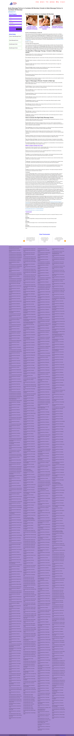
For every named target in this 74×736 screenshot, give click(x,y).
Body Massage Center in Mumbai (14, 248)
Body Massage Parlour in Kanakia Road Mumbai (44, 571)
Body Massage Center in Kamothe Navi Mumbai (29, 307)
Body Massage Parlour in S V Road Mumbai (43, 658)
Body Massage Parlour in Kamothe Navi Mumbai (58, 319)
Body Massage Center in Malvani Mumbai (15, 455)
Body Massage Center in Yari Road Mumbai (14, 478)
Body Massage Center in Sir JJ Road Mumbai (14, 659)
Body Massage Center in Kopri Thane (29, 252)
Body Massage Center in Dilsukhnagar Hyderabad (29, 368)
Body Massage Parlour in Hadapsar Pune (58, 660)
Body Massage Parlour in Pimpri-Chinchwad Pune (57, 659)
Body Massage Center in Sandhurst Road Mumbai (15, 373)
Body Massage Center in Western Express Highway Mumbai (15, 476)
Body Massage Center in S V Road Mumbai (14, 639)
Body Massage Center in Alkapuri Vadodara (28, 380)
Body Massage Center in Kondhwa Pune (29, 662)
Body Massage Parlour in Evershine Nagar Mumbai (43, 459)
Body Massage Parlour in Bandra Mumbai (43, 255)
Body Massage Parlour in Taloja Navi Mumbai (58, 355)
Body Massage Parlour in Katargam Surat (58, 390)
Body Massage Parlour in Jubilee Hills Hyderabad (58, 375)
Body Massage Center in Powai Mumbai (15, 349)
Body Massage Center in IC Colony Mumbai (14, 458)
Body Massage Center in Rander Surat (29, 544)
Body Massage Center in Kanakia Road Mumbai (15, 555)
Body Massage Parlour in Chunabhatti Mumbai (43, 415)
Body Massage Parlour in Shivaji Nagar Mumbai (44, 673)
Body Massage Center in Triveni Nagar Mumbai (15, 664)
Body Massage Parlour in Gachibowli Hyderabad (58, 455)
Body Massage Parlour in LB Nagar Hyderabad (57, 417)
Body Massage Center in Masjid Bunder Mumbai (15, 370)
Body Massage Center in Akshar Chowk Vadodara (29, 556)
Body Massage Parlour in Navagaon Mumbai (43, 627)
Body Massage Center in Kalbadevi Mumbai (14, 552)
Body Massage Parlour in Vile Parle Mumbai (43, 335)
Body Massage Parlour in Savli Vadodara (58, 578)
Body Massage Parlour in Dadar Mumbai (44, 252)
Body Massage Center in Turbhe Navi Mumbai (29, 345)
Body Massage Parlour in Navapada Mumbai (43, 630)
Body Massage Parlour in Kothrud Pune (58, 662)
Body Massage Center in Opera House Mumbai (15, 624)
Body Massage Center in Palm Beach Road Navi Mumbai (29, 327)
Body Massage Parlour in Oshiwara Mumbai (43, 447)
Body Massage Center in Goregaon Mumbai (14, 338)
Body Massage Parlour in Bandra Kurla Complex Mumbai (44, 527)
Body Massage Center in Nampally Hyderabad (28, 396)
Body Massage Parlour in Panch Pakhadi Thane (58, 272)
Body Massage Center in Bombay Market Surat (29, 532)
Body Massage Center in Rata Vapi (28, 587)
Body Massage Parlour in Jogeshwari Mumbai (43, 339)
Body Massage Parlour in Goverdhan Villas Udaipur (58, 400)
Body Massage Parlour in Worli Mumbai (44, 319)
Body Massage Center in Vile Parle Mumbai (14, 329)
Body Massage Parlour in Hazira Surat (58, 554)
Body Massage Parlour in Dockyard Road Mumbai (44, 390)
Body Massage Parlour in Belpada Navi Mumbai (58, 304)
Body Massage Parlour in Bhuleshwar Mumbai (43, 532)
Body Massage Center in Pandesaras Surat (29, 548)
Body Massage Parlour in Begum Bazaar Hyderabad (58, 427)
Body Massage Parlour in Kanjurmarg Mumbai (43, 430)
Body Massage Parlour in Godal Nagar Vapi (58, 588)
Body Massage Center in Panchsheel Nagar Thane (29, 265)
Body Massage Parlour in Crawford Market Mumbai (43, 550)
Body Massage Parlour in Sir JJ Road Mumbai (43, 678)
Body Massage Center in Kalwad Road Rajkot (29, 677)
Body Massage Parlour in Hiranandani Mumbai (43, 425)
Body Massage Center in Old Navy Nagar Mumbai (15, 621)
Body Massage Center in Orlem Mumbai (15, 454)
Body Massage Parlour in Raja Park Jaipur (57, 397)
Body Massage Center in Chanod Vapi (29, 580)
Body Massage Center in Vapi (27, 705)
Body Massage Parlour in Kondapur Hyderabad (57, 452)
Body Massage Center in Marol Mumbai (15, 469)
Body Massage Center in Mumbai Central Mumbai (15, 302)
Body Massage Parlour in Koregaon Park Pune (58, 676)
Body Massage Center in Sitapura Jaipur (29, 607)
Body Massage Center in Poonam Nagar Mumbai (15, 632)
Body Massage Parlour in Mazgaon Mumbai (43, 282)
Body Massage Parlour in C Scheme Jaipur (57, 608)
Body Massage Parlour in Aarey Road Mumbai (43, 439)
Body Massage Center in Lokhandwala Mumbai (15, 348)
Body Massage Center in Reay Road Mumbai (14, 384)
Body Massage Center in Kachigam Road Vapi (29, 590)
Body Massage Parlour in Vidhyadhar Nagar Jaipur (58, 634)
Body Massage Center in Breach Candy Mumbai (15, 499)
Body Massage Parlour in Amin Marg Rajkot (57, 688)
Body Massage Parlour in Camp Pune (58, 683)
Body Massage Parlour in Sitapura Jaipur (58, 622)
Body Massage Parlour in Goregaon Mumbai (43, 344)
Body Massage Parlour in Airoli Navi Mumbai (57, 317)
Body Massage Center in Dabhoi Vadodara (28, 563)
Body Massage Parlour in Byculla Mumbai (43, 382)
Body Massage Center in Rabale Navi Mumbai (29, 333)
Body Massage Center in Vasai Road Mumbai (14, 361)
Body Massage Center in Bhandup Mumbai (14, 422)
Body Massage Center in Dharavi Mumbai (15, 400)
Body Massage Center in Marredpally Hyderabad (29, 467)
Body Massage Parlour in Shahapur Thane (57, 281)
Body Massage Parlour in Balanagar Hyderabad (57, 440)
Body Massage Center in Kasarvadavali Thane (15, 718)
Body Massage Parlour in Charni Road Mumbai (44, 302)
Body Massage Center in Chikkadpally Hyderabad (29, 457)
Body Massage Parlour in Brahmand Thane (43, 712)
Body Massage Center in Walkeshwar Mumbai (14, 307)
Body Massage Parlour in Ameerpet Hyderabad (57, 383)
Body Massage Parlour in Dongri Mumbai (44, 520)
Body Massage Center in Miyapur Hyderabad (28, 434)
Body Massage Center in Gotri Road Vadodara (28, 570)
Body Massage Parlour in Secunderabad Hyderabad (58, 422)
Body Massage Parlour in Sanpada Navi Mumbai (58, 347)
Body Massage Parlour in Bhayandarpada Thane (42, 709)
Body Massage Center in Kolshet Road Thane (29, 251)
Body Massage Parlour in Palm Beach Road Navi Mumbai (58, 340)
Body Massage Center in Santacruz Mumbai (14, 327)
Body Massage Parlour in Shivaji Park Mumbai (43, 676)
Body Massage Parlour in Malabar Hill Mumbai (43, 605)
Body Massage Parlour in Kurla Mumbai (44, 401)
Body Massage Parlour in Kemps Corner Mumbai (44, 576)
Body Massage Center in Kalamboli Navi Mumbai (15, 286)
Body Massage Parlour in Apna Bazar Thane (43, 705)
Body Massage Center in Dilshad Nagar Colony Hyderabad (29, 493)
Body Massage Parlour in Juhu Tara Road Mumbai (44, 566)
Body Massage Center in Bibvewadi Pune (29, 661)
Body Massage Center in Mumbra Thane (29, 256)
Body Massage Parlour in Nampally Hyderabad (57, 409)
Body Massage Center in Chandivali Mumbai (14, 445)
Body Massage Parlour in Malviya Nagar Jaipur (58, 624)
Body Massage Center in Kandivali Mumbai (14, 343)
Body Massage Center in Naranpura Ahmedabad (28, 511)
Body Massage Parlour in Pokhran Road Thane (58, 277)
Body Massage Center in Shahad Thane (29, 269)
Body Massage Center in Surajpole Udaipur (28, 621)
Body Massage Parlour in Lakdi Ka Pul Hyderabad (58, 457)
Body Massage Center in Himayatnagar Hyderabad (29, 477)
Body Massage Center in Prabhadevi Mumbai (14, 323)
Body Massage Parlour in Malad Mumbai (44, 346)
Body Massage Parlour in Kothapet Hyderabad (57, 419)
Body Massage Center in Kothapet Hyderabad (28, 406)
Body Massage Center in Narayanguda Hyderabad (29, 452)
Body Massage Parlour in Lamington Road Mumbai (43, 589)
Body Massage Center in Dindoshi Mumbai (14, 431)
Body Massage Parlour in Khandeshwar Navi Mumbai (58, 324)
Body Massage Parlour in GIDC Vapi (57, 591)
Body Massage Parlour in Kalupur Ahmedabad (57, 541)
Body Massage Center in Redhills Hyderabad (28, 482)
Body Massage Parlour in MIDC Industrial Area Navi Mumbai (58, 332)
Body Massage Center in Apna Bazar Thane (14, 686)
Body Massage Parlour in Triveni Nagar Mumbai (44, 683)
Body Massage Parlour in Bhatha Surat (58, 552)
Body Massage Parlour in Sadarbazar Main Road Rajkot (58, 706)
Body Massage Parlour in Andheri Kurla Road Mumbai (44, 451)
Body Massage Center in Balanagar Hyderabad (28, 426)
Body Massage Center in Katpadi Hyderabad (28, 495)
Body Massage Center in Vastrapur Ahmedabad (28, 505)
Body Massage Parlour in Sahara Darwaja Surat (57, 548)
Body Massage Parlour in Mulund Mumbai (43, 268)
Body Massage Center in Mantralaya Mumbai (14, 594)
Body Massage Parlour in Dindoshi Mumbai (43, 442)
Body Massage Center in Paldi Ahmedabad (28, 376)
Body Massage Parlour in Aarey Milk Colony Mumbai (43, 454)
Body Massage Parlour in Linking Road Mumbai (44, 594)
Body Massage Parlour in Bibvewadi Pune (58, 680)
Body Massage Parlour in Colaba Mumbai (44, 277)
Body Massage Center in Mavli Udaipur (29, 623)
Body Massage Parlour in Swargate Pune (58, 663)
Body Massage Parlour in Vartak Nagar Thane (58, 292)
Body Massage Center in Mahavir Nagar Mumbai (15, 585)
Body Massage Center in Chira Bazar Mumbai (14, 531)
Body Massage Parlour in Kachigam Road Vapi (57, 603)
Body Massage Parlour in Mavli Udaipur (58, 640)
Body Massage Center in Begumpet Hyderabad (28, 411)
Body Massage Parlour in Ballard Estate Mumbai (44, 525)
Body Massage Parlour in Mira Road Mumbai (43, 360)
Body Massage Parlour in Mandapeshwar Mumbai (44, 615)
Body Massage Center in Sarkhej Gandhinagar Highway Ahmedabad (28, 518)
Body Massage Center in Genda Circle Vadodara (29, 567)
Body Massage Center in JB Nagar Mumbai (14, 452)
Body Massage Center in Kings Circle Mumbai (14, 390)
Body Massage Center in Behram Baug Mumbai (15, 481)
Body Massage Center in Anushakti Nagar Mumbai (15, 508)
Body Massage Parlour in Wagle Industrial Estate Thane (58, 299)
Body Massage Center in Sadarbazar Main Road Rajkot (29, 686)
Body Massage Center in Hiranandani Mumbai (14, 415)
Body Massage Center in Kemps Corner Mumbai (15, 560)
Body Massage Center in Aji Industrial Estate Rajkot (29, 666)
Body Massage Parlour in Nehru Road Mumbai (43, 638)
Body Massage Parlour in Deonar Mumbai (43, 558)
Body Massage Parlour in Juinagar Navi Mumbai (58, 314)
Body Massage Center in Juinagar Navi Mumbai (29, 302)
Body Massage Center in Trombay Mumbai (14, 666)
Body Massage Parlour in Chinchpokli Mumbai (43, 385)
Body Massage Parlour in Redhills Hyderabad (57, 496)
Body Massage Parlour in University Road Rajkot (58, 710)
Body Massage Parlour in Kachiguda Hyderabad (57, 503)
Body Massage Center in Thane (28, 696)
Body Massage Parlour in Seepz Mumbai (44, 474)
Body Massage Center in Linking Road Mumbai (15, 577)
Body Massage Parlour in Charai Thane (44, 714)
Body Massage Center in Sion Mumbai (15, 391)
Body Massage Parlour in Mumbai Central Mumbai (44, 307)
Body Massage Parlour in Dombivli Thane (44, 719)
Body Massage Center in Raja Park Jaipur (29, 384)
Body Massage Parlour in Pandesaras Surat (58, 561)
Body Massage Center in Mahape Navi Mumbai (29, 355)
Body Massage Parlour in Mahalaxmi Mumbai (43, 310)
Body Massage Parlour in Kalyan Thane (44, 287)
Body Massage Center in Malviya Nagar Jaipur (29, 609)
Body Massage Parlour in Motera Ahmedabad (57, 539)
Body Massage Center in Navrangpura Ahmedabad (29, 498)
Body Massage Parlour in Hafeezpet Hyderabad (57, 450)
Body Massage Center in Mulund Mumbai (15, 264)
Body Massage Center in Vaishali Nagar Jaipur (29, 612)
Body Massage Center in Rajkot (28, 694)
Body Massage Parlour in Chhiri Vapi (57, 590)
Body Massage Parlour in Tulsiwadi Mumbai (43, 688)
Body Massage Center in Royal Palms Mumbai (15, 637)
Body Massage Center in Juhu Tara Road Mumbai (15, 550)
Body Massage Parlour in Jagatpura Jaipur (57, 629)
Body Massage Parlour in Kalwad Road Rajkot (58, 696)
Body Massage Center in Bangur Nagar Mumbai (15, 460)
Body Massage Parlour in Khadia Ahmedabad (57, 536)
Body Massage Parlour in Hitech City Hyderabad (57, 370)
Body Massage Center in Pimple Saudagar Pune (28, 659)
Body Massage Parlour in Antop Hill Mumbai (43, 276)
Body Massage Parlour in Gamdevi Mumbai (43, 496)
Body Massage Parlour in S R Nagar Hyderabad (57, 429)
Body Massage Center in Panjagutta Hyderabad (28, 419)
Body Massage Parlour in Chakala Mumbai (43, 271)
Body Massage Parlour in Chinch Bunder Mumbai (44, 540)
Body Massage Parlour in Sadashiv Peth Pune (58, 666)
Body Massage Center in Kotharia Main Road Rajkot (29, 679)
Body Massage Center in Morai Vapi (28, 591)
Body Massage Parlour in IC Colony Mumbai (43, 470)
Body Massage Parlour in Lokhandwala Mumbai (44, 353)
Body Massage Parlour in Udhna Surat (58, 559)
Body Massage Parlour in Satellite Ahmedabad (57, 513)
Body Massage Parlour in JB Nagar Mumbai (43, 463)
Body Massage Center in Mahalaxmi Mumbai (14, 304)
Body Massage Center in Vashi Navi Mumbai (14, 289)
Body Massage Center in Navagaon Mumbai (14, 609)
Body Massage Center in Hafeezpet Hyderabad (28, 437)
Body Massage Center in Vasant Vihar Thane (29, 283)
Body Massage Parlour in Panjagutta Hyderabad (57, 432)
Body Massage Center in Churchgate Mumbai (14, 251)
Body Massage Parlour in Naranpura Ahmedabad (57, 524)
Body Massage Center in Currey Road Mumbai (14, 379)
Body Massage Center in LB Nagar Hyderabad (28, 403)
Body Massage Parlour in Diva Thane (43, 718)
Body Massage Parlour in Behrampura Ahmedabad (58, 534)
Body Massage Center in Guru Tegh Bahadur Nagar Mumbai (14, 398)
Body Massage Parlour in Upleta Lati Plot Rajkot (58, 712)
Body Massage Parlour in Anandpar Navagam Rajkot (57, 690)
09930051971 (12, 12)
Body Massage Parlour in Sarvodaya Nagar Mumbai (43, 666)
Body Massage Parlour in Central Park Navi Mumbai (58, 309)
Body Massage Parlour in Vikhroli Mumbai (43, 428)
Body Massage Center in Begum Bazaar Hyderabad (29, 414)
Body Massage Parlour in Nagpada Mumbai (43, 622)
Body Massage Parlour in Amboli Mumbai (44, 449)
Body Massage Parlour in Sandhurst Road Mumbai (43, 380)
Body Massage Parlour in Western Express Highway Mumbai (43, 489)
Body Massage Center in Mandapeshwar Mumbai (15, 597)
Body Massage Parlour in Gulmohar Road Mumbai (43, 504)
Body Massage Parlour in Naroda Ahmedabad (57, 521)
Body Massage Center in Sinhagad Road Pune (29, 649)
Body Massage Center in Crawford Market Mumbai (15, 536)
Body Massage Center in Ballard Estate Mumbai (15, 510)
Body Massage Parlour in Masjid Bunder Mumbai (44, 377)
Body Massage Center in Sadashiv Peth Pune (29, 647)
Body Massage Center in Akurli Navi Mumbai (28, 289)
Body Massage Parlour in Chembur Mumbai (43, 265)
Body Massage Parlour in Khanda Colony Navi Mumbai (58, 322)
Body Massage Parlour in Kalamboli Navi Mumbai (44, 292)
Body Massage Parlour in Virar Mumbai (44, 372)
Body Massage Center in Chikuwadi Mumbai (14, 533)
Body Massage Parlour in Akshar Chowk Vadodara (58, 569)
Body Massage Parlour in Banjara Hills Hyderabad (44, 297)
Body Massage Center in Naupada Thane (29, 258)
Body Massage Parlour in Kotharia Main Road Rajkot (58, 698)
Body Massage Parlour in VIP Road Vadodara (57, 574)
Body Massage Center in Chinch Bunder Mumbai (15, 525)
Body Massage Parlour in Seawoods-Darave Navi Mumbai (58, 350)
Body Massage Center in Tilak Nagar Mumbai (14, 403)
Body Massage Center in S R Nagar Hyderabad (28, 416)
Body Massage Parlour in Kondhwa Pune (58, 681)
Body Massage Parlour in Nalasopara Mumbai (43, 370)
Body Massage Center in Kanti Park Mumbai (14, 558)
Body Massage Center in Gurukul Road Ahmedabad (29, 516)
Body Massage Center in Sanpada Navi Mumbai (29, 335)
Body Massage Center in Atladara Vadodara (28, 553)
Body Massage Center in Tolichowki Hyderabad (28, 475)
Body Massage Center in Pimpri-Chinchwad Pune (28, 639)
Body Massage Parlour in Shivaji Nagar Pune (58, 402)
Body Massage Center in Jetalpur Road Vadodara (29, 572)
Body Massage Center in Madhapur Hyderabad (28, 361)
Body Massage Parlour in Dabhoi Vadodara (57, 576)
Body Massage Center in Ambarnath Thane (28, 255)
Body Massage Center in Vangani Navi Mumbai (29, 353)
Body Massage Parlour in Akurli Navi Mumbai (57, 301)
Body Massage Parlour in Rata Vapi (57, 600)
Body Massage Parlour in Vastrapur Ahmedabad (57, 519)
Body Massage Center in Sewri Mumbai (15, 394)
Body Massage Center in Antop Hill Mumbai (14, 271)
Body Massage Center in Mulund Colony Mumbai (15, 600)
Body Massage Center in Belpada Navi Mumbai (29, 292)
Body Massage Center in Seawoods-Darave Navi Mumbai (29, 338)
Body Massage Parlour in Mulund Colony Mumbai (44, 617)
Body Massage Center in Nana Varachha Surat (29, 538)
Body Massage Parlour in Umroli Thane (58, 288)
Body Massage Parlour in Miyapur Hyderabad (57, 447)
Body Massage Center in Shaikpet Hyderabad (28, 472)
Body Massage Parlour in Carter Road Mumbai (43, 518)
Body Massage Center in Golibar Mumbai (15, 466)
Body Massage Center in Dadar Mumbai (15, 252)
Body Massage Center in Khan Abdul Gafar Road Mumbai (14, 563)
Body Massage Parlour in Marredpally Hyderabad (58, 480)
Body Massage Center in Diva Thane (14, 697)
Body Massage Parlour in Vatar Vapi (57, 606)
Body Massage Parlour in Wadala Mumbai (43, 405)
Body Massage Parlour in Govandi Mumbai (43, 417)
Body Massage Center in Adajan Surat (29, 530)
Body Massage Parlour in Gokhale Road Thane (44, 727)
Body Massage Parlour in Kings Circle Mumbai (43, 397)
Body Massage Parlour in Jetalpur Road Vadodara (58, 586)
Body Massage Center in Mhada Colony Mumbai (15, 580)
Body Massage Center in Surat (28, 702)
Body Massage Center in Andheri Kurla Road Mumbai (15, 440)
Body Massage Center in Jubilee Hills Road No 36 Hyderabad (29, 449)
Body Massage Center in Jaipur (28, 707)
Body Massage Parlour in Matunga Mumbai (43, 326)
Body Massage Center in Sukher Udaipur (29, 633)
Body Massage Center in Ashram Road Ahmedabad (29, 503)
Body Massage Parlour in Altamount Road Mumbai (43, 511)
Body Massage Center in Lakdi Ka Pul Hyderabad (29, 444)
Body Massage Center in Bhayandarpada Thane (15, 690)
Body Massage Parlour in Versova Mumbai (43, 351)
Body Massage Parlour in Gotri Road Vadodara (57, 583)
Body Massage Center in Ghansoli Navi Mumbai (29, 299)
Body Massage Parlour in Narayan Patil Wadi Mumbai (44, 625)
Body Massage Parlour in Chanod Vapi (58, 593)
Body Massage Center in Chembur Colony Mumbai (15, 523)
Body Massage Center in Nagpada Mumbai (14, 604)
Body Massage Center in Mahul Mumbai (15, 586)
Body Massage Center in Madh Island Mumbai (14, 582)
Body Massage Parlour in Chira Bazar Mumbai (43, 545)
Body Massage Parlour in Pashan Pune (58, 673)
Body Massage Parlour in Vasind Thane (58, 296)
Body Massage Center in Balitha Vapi (29, 581)
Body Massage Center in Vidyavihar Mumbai (14, 426)
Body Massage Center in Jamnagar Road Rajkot (29, 674)
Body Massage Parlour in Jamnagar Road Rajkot (57, 693)
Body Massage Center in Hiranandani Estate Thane (14, 709)
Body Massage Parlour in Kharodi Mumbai (43, 581)
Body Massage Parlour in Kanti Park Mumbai (43, 573)
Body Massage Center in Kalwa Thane (15, 713)
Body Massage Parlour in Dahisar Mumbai (43, 358)
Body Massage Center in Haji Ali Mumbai (15, 492)
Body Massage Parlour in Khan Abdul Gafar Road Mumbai (43, 578)
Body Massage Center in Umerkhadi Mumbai (14, 671)
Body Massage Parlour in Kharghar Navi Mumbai (58, 327)
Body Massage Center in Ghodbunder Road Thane (14, 704)
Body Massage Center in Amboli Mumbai (15, 438)
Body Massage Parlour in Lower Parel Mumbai (43, 322)
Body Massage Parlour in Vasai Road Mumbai (43, 368)
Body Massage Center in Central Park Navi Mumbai (29, 297)
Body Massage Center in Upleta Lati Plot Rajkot (29, 692)
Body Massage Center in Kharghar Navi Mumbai (29, 315)
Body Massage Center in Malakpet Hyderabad (28, 401)
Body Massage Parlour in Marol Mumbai (44, 482)
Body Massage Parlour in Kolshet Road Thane (58, 260)
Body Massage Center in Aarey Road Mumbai (14, 429)
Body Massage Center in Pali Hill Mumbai (15, 278)
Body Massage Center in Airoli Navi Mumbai (28, 304)
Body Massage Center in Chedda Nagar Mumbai (15, 520)
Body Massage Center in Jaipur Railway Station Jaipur (29, 605)
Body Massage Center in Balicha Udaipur (29, 627)
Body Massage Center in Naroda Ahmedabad (28, 508)
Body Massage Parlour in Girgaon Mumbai (43, 501)
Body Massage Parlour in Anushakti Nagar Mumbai (43, 522)
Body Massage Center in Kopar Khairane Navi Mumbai (29, 317)
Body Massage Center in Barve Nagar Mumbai (14, 545)
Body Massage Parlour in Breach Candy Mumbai (44, 513)
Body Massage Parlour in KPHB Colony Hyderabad (58, 445)
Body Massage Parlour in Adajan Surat (58, 543)
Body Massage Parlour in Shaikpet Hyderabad (57, 485)
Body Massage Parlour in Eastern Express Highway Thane (43, 722)
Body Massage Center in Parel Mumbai (15, 260)
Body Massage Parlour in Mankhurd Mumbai (43, 420)
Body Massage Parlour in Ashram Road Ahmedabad (58, 516)
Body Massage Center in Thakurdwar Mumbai (14, 661)
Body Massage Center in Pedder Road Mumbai (15, 629)
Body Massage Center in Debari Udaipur (29, 619)
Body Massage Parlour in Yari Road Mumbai (43, 491)
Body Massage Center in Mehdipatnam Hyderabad (29, 373)
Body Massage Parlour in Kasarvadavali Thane (58, 256)
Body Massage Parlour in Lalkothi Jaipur (58, 618)
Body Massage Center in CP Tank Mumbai (15, 501)
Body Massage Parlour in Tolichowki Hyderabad (57, 488)
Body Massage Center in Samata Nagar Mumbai (15, 642)
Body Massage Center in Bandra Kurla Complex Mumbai (15, 513)
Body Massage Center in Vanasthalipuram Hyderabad (27, 470)
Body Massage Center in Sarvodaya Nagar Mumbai (14, 646)
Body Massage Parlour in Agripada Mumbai (43, 508)
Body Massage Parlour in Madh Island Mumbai (43, 599)
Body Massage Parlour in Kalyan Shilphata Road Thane (57, 253)
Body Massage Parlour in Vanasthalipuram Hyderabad (56, 483)
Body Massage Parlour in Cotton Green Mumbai (44, 395)
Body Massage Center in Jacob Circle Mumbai (14, 547)
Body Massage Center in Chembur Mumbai (14, 263)
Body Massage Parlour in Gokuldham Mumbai (43, 444)
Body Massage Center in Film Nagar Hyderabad (28, 366)
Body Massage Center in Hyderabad (28, 699)
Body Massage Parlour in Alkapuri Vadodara (57, 392)
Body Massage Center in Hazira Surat (29, 541)
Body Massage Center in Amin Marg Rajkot (28, 669)
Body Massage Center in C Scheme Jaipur (29, 594)
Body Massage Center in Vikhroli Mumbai (15, 417)
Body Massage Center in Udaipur (28, 708)
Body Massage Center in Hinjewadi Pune (29, 651)
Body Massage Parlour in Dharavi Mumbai (43, 410)
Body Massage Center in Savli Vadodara (29, 565)
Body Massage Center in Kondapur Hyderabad (28, 439)
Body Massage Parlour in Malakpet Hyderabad (57, 414)
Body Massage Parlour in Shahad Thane (58, 279)
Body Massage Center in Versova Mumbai (14, 345)
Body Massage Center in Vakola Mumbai (15, 471)
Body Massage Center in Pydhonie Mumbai (14, 634)
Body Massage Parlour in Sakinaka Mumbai (43, 273)
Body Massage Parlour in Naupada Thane (57, 268)
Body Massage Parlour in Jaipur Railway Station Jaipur (58, 620)
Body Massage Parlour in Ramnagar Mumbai (43, 645)
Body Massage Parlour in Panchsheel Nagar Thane (58, 275)
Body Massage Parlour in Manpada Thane (43, 716)
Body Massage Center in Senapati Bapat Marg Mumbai (15, 649)
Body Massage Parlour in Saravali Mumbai (43, 663)
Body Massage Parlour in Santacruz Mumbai (43, 333)
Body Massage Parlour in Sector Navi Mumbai (58, 352)
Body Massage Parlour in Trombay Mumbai (43, 686)
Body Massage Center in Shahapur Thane (29, 270)
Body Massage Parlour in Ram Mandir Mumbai (43, 342)
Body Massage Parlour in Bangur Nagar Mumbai (44, 472)
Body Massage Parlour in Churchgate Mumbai (43, 251)
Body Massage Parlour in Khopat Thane (58, 257)
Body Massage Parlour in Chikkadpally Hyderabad (58, 470)
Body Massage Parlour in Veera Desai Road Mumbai (43, 486)
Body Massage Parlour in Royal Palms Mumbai (44, 655)
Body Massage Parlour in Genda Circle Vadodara (58, 580)
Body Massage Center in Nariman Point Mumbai (15, 309)
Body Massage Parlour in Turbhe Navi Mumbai (58, 357)
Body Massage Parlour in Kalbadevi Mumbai (43, 568)
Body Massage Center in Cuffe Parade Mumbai (15, 538)
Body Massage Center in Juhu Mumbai (15, 331)
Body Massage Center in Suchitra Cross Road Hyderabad (29, 462)
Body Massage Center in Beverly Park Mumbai (14, 515)
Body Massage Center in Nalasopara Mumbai (14, 363)
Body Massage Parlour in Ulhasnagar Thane (43, 290)
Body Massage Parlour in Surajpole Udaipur (57, 639)
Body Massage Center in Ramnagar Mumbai (14, 627)
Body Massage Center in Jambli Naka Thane (14, 711)
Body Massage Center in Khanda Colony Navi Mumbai (29, 310)
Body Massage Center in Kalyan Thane (15, 281)
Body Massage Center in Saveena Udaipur (29, 629)
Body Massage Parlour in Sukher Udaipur (58, 651)
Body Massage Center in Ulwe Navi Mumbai (28, 348)
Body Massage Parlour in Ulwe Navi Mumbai (57, 360)
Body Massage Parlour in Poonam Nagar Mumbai (44, 650)
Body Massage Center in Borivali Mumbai (15, 257)
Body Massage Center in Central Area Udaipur (29, 637)
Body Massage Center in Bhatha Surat (29, 539)
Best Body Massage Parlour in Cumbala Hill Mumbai (34, 208)
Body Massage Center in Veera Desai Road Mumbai (14, 473)
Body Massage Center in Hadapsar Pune (29, 641)
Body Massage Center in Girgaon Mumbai (15, 488)
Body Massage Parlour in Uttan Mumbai (44, 693)
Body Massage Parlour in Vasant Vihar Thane (58, 295)
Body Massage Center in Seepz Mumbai (15, 462)
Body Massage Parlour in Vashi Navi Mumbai (43, 295)
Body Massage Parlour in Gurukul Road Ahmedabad (58, 529)
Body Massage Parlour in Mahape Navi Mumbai (58, 368)
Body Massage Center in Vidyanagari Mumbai (14, 676)
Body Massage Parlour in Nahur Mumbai (44, 434)
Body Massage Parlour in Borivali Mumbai (43, 260)
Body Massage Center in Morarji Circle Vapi (29, 383)
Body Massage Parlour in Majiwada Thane (57, 286)
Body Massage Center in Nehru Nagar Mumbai (15, 616)
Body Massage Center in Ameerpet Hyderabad (28, 371)
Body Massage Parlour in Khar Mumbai (44, 330)
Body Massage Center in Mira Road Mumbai (14, 353)
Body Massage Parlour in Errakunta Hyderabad (57, 437)
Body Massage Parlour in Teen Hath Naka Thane (58, 284)
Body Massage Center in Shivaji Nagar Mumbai (15, 654)
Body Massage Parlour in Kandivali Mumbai (43, 348)
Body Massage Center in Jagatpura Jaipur (29, 613)
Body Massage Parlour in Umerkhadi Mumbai (43, 691)
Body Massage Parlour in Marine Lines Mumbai (44, 300)
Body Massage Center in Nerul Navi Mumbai (28, 325)
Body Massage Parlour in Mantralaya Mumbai (43, 612)
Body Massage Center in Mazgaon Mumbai (14, 276)
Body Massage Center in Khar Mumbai (15, 324)
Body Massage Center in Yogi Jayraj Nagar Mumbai (14, 683)
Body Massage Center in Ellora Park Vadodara (28, 550)
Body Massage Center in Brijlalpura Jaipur (29, 615)
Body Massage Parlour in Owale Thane (58, 270)
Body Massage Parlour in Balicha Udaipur (58, 644)
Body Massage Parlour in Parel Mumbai (44, 263)
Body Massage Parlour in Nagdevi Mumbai (43, 620)
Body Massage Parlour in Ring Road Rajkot (57, 703)
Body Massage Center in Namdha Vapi (29, 583)
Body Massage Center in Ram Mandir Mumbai (14, 336)
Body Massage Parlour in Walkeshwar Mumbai (44, 313)
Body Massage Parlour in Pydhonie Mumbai (43, 653)
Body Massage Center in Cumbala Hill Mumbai (14, 541)
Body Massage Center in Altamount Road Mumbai (15, 497)
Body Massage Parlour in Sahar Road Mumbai (43, 476)
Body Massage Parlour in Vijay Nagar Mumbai (43, 698)
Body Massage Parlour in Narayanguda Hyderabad (58, 465)
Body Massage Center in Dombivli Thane (15, 699)
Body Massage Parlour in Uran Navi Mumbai (57, 363)
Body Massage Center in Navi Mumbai (29, 697)
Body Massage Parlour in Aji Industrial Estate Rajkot (58, 685)
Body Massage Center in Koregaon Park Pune (29, 657)
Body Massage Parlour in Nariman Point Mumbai (44, 315)
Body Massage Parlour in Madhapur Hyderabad (57, 373)
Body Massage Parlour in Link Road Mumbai (43, 591)
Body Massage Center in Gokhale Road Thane (15, 706)
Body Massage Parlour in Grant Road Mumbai (43, 305)
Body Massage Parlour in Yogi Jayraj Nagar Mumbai (43, 703)
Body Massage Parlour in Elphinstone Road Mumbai (43, 318)
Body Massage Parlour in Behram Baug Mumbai (44, 494)
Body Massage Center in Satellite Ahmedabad (28, 500)
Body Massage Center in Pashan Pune (29, 654)
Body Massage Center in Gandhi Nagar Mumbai (15, 486)
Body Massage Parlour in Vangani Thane (58, 290)
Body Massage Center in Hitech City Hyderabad (28, 358)
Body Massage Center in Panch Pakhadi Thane (29, 262)
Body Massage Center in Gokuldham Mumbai (14, 434)
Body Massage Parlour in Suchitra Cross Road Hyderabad (58, 475)
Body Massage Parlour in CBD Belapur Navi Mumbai (58, 306)
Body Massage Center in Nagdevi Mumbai (15, 601)
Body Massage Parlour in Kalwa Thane (58, 251)
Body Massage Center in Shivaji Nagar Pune (29, 389)
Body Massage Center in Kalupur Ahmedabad (28, 528)
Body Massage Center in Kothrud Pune (29, 643)
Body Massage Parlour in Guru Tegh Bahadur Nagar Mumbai (43, 407)
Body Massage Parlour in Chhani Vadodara (57, 571)
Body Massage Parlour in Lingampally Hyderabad (58, 473)
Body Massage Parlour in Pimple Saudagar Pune (57, 678)
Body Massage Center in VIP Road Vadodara (28, 561)
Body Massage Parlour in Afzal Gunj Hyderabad (57, 405)
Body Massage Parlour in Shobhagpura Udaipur (58, 643)
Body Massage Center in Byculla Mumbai (15, 374)
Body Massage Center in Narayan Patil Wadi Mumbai (15, 606)
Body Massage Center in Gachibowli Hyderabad (28, 442)
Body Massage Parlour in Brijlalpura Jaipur (57, 632)
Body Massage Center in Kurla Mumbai (15, 393)
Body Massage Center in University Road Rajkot (29, 690)
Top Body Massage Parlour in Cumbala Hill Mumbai (34, 210)
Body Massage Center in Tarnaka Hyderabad (28, 421)
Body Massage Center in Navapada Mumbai (14, 611)
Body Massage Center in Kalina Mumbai (15, 468)
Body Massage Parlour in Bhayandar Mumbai (43, 363)
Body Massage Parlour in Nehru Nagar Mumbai (44, 635)
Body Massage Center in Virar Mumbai (15, 365)
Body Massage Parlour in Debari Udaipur (58, 636)
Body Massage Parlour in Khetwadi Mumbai (43, 586)
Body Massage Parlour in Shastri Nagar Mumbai (44, 671)
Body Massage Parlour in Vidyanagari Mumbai (43, 695)
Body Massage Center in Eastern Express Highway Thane (15, 701)
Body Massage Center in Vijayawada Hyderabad (29, 488)
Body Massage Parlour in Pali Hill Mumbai (44, 284)
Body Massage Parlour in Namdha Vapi (58, 596)
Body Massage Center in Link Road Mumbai (14, 574)
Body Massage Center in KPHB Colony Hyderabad (29, 432)
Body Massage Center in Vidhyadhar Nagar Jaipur (29, 617)
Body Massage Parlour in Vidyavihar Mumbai (43, 437)
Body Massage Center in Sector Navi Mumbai (29, 340)
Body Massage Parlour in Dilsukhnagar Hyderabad (58, 380)
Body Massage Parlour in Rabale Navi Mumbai (58, 345)
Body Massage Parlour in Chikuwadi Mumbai (43, 548)
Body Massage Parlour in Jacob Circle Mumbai (44, 563)
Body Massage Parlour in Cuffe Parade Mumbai (44, 553)
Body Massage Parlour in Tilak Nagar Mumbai (43, 412)
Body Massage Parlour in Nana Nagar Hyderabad (58, 493)
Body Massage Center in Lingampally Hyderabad (29, 460)
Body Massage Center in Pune (42, 248)
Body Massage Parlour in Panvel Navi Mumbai (58, 342)
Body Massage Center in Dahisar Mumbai (15, 351)
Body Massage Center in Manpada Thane (15, 696)
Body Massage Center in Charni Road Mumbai (14, 296)
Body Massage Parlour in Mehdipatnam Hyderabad (58, 385)
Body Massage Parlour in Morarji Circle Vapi (58, 395)
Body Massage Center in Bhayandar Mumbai (14, 356)
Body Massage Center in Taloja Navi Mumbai (28, 343)
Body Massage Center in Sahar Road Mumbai (14, 464)
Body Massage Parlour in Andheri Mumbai (43, 257)
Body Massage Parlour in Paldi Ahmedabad (57, 388)
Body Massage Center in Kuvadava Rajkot (29, 681)
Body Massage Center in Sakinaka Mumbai (14, 268)
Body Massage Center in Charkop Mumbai (14, 368)
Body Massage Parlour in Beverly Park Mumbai (43, 530)
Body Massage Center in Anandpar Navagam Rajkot (28, 671)
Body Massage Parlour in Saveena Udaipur (57, 647)
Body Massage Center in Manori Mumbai (15, 592)
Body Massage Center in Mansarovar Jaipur (29, 597)
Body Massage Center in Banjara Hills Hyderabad (14, 291)
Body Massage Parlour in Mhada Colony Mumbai (44, 596)
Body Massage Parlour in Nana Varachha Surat (58, 551)
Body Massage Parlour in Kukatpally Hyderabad (57, 442)
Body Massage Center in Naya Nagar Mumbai (14, 614)
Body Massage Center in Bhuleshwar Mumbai (14, 518)
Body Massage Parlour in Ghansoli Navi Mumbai (58, 312)
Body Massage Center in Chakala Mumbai (15, 266)
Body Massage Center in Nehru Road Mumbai (14, 619)
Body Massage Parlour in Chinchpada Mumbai (43, 543)
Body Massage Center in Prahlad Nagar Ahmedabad (29, 513)
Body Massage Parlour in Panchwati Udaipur (57, 649)
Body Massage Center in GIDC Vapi (28, 578)
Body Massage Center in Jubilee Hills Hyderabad (29, 363)
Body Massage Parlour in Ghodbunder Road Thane (44, 724)
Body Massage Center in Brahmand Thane (14, 692)
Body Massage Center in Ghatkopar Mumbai (14, 413)
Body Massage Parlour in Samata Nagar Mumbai (44, 660)
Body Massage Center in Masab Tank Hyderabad (29, 447)
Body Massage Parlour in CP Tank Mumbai (43, 516)
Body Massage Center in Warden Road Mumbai (15, 681)
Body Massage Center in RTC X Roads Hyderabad (29, 454)
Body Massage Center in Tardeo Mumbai (15, 280)
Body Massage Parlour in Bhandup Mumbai (43, 433)
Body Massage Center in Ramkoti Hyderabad (28, 398)
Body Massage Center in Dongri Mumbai (15, 505)
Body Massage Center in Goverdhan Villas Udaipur (29, 387)
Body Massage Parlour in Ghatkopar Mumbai (43, 422)
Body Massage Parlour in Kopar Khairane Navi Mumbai (58, 329)
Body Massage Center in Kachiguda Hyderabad (28, 490)
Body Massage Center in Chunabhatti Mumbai (14, 405)
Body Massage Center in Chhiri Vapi (28, 577)
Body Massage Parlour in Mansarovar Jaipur (58, 611)
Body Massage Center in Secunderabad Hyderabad (29, 409)
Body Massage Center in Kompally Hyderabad (28, 465)
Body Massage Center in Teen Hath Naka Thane (29, 273)
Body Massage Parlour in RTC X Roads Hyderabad (58, 468)
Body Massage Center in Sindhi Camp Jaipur (29, 601)
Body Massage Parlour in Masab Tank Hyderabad (58, 460)
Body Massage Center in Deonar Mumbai (15, 542)
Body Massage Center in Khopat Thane (29, 248)
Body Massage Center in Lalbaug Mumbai (15, 274)
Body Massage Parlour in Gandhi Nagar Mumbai (44, 499)
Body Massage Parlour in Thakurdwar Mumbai (43, 681)
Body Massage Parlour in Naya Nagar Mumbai (43, 632)
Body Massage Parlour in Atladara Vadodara (57, 566)
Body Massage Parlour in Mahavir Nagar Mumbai (44, 601)
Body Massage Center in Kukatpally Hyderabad (28, 429)
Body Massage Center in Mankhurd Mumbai (14, 410)
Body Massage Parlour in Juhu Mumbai (44, 337)
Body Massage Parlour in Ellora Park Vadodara (57, 564)
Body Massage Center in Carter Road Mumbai (14, 503)
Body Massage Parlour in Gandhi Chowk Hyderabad (58, 498)
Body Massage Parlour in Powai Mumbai (44, 355)
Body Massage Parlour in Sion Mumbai (44, 399)
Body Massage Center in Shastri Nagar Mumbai (15, 651)
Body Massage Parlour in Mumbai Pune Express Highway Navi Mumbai (58, 334)
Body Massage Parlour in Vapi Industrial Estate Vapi (58, 599)
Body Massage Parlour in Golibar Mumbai (43, 479)
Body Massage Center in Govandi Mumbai (14, 408)
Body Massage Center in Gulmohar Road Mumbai (15, 490)
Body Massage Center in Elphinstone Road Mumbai (14, 312)
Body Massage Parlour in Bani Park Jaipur (57, 613)
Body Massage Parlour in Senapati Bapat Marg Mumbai (44, 668)
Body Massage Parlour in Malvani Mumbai (43, 467)
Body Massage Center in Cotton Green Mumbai (15, 387)
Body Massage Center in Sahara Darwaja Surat (29, 535)
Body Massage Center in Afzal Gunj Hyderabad (28, 392)
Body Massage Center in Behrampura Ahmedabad (29, 521)
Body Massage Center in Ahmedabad (29, 700)
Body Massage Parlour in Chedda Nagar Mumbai (44, 535)
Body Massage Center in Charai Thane (15, 694)
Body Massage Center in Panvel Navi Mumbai (29, 330)
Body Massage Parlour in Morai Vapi (57, 604)
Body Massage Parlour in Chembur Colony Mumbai (43, 538)
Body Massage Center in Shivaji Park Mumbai (14, 656)
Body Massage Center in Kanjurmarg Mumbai (14, 419)
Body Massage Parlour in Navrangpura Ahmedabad (58, 511)
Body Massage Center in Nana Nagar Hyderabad (29, 480)
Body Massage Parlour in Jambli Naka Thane (58, 249)
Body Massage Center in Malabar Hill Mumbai (14, 589)
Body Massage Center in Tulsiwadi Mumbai (14, 669)
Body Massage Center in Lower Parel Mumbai (14, 316)
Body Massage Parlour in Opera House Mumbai (44, 643)
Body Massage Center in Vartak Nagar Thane (29, 280)
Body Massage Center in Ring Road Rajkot (28, 683)
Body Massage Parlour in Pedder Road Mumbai (44, 648)
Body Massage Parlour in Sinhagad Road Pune (58, 668)
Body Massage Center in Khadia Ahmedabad (28, 523)
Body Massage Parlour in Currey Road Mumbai (44, 387)
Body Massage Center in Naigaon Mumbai (14, 358)
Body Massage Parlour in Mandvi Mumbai (43, 608)
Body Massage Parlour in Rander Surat (58, 557)
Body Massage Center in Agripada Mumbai (14, 494)
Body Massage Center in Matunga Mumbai (14, 320)
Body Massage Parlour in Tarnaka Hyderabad (57, 434)
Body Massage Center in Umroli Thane (29, 276)
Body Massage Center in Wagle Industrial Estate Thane (29, 287)
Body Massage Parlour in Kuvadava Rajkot (57, 701)
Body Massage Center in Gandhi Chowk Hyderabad (29, 485)
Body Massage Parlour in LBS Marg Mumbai (43, 583)
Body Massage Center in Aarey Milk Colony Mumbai (14, 443)
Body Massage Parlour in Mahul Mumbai (44, 603)
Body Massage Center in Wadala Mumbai (15, 396)
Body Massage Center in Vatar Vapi (28, 593)
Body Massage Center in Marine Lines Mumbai (14, 294)
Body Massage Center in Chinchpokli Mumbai (14, 377)
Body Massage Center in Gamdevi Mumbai (14, 483)
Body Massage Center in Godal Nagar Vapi (29, 575)
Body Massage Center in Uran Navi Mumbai (28, 350)
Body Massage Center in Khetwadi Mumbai (14, 569)
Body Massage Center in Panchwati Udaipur (28, 631)
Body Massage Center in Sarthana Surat (29, 542)
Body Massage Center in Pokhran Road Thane (29, 267)
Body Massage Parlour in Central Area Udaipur (58, 656)
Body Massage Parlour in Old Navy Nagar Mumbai (44, 640)
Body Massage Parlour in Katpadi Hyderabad (57, 508)
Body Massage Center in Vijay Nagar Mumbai (14, 678)
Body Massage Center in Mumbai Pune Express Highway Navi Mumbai (29, 322)
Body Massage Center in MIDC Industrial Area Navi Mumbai (29, 320)
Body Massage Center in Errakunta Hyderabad (28, 424)
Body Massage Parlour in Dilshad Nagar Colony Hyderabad (58, 506)
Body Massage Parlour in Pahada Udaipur (57, 653)
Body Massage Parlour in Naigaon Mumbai (43, 365)
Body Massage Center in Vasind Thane (29, 284)
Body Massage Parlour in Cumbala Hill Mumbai (44, 555)
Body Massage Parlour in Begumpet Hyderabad (57, 424)
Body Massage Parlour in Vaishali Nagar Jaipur (58, 627)
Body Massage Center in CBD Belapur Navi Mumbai (29, 294)
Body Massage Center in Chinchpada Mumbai (14, 528)
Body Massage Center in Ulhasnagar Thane (14, 284)
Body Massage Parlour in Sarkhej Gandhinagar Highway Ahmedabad (57, 531)
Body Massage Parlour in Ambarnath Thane (58, 264)
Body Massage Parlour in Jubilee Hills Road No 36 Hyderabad (58, 462)
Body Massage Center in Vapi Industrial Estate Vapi (29, 585)
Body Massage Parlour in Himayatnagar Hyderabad (58, 491)
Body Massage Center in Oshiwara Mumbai (14, 436)
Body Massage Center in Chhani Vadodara (28, 558)
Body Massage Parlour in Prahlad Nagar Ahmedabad (58, 526)
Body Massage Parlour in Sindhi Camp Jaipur (58, 616)
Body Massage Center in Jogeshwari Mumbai (14, 333)
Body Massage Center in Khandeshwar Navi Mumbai (29, 312)
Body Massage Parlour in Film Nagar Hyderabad (57, 378)
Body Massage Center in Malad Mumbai (15, 340)
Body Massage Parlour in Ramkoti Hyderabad (57, 412)
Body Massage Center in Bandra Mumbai (15, 254)
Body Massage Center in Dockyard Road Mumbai (15, 382)
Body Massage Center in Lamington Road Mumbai (15, 572)
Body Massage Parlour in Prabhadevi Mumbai (43, 328)
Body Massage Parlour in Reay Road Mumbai (43, 392)
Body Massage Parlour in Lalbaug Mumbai (43, 280)
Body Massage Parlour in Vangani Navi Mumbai (58, 365)
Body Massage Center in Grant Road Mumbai (14, 299)
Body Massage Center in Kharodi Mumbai (15, 564)
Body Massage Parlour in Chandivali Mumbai (43, 456)
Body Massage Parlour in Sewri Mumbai (44, 402)
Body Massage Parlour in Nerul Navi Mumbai (57, 337)
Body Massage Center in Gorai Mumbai (15, 450)
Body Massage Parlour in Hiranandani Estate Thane (43, 729)
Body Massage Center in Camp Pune (29, 664)
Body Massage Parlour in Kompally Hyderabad (57, 478)
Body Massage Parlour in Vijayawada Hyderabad (58, 501)
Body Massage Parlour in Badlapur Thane (44, 707)
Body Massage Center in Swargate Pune (29, 644)
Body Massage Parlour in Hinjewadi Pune (58, 670)
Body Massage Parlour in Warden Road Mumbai (44, 700)
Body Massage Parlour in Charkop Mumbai (43, 374)
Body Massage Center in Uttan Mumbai (15, 673)
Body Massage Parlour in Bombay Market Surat (58, 546)
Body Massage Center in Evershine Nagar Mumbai (15, 448)
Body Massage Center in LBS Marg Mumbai (14, 567)
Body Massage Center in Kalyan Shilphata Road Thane (15, 716)
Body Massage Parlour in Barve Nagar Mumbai (44, 560)
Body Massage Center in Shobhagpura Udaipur (29, 626)
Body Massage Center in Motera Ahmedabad (28, 526)
